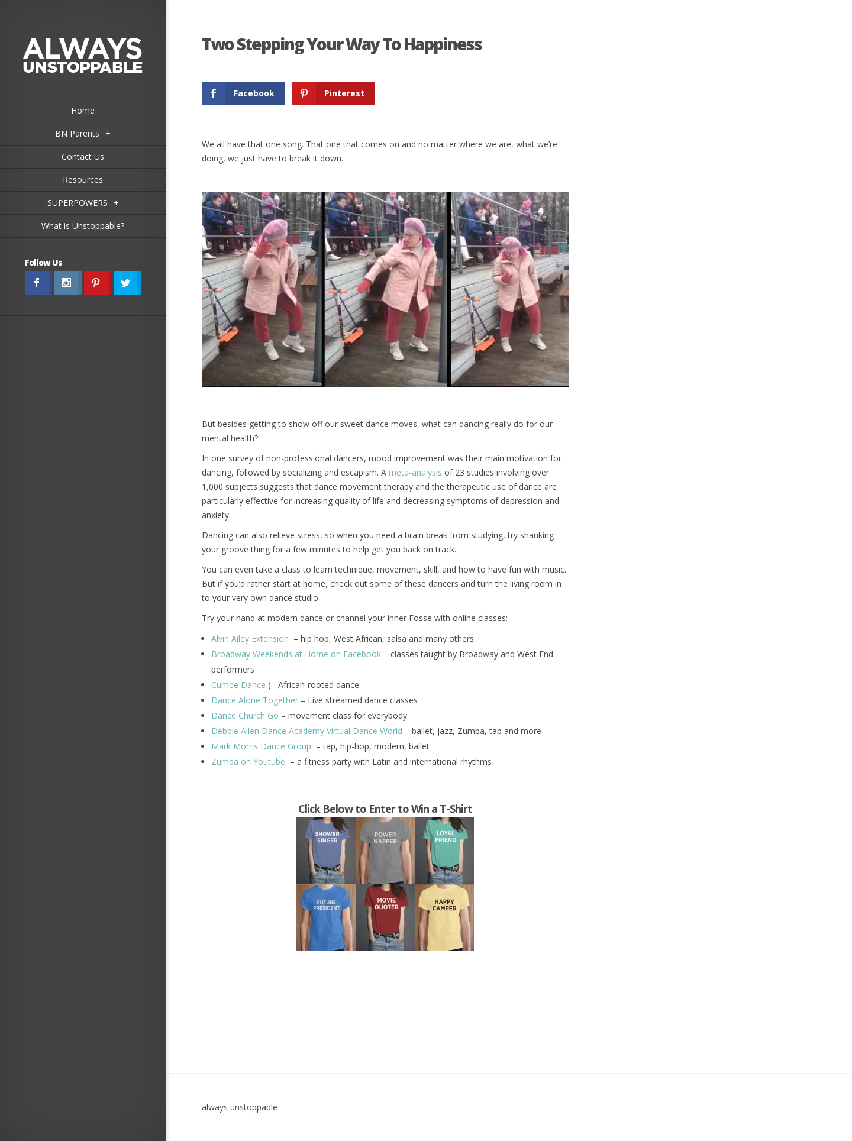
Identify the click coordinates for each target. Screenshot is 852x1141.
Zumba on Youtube (248, 761)
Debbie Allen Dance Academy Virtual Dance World (306, 730)
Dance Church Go (245, 715)
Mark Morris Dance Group (261, 746)
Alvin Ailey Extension (251, 638)
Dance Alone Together (254, 700)
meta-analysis (415, 472)
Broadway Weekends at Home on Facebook (296, 654)
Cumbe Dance (238, 684)
